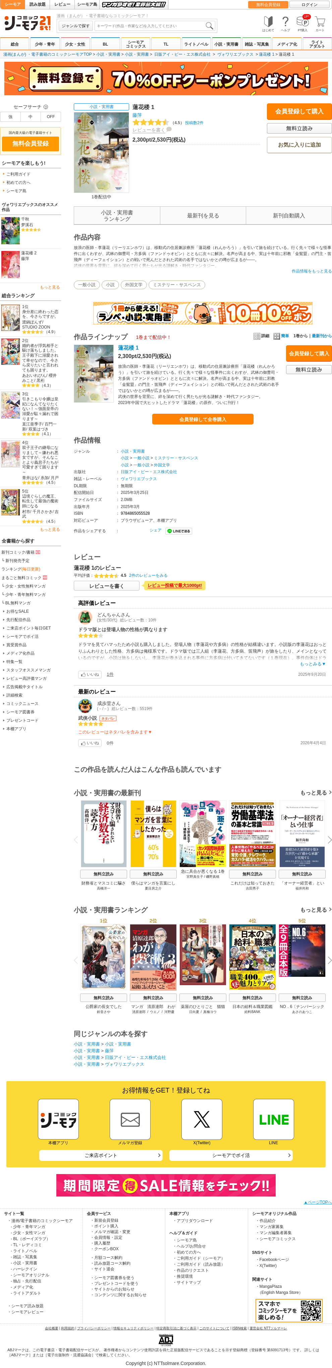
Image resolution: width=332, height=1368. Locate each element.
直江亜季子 (32, 424)
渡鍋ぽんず (32, 322)
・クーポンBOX (104, 1249)
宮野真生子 (194, 876)
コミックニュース (22, 703)
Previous (78, 839)
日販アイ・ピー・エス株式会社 (182, 54)
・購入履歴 (100, 1243)
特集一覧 (14, 661)
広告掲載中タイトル (24, 687)
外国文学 (134, 284)
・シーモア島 (185, 1240)
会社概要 (51, 1328)
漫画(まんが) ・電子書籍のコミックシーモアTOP (47, 54)
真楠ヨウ (210, 1012)
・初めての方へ (187, 1252)
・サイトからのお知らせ (112, 1289)
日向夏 (194, 1012)
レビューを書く (148, 130)
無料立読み (104, 874)
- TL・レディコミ (26, 1245)
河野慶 (169, 1012)
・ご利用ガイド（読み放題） (199, 1264)
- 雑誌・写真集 (24, 1257)
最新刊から (322, 336)
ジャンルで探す (76, 25)
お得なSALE (17, 611)
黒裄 (41, 380)
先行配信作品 (18, 619)
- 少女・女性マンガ (28, 1232)
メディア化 (287, 44)
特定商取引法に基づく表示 (176, 1328)
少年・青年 (45, 44)
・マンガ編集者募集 (274, 1232)
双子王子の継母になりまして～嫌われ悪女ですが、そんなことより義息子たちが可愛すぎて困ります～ (40, 459)
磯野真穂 (212, 876)
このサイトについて (214, 1328)
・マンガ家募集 (270, 1226)
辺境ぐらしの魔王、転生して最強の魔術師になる (40, 501)
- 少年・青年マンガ (28, 1226)
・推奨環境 (183, 1276)
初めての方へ (18, 182)
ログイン (309, 4)
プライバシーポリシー (94, 1328)
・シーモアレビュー (25, 1312)
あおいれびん (34, 375)
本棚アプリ (16, 728)
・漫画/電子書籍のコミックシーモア (40, 1220)
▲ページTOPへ (318, 1202)
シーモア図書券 (20, 712)
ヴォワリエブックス (235, 54)
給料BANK (252, 1012)
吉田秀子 (252, 888)
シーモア (13, 4)
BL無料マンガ (18, 603)
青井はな (30, 477)
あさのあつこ (302, 1012)
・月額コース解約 (106, 1257)
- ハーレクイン (24, 1269)
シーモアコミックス (136, 44)
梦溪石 (27, 224)
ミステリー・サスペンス (177, 284)
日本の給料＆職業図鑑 (252, 1006)
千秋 (25, 219)
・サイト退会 (102, 1269)
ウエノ (155, 1012)
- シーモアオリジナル (30, 1275)
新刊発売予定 (17, 560)
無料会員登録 (268, 4)
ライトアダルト (317, 44)
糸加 (45, 477)
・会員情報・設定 (106, 1237)
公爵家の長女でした (104, 1006)
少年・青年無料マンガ (25, 594)
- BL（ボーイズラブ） (30, 1238)
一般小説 (87, 284)
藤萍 (25, 258)
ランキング (20, 569)
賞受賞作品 (16, 645)
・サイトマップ (187, 1282)
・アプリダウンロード (193, 1220)
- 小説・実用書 (24, 1263)
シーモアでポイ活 (22, 636)
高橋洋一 (103, 888)
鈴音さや (103, 1012)
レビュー (62, 4)
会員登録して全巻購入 (202, 419)
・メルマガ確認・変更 (110, 1231)
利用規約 (67, 1328)
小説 (110, 284)
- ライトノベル (24, 1251)
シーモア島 (87, 4)
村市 (26, 511)
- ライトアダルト (26, 1293)
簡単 (281, 336)
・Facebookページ (272, 1259)
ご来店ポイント (101, 1155)
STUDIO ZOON (36, 327)
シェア (156, 530)
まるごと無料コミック (24, 577)
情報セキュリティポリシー (133, 1328)
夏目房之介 (153, 888)
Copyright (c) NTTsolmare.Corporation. (166, 1363)
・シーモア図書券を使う (112, 1277)
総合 (15, 44)
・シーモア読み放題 (25, 1306)
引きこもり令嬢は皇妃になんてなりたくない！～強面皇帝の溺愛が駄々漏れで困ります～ (40, 409)
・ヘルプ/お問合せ (189, 1246)
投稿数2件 (168, 122)
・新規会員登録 (104, 1220)
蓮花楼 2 (29, 253)
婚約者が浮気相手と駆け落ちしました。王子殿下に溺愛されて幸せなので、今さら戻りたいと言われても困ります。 (40, 357)
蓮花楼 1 (266, 54)
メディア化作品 (20, 653)
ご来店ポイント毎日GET (28, 628)
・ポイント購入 (104, 1226)
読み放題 (38, 4)
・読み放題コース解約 (110, 1263)
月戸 (55, 477)
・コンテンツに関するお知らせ (118, 1295)
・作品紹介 (266, 1220)
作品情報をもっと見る (312, 271)
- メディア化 (22, 1287)
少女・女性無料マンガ (25, 586)
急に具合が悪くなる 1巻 (203, 871)
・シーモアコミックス (276, 1238)
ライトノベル (196, 44)
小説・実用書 (226, 44)
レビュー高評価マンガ (26, 678)
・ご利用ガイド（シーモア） (199, 1258)
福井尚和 (302, 888)
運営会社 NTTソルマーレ (268, 1328)
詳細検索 (14, 695)
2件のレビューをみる (148, 575)
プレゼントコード (22, 720)
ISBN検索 (239, 1328)
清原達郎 (139, 1012)
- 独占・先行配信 (26, 1281)
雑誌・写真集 (257, 44)
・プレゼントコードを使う (114, 1283)
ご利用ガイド (18, 174)
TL (166, 44)
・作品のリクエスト (191, 1270)
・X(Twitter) (266, 1265)
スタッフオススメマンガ (28, 670)
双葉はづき (39, 429)
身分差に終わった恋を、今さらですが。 (40, 314)
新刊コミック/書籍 (21, 552)
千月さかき (43, 511)
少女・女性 (75, 44)
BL (105, 44)
